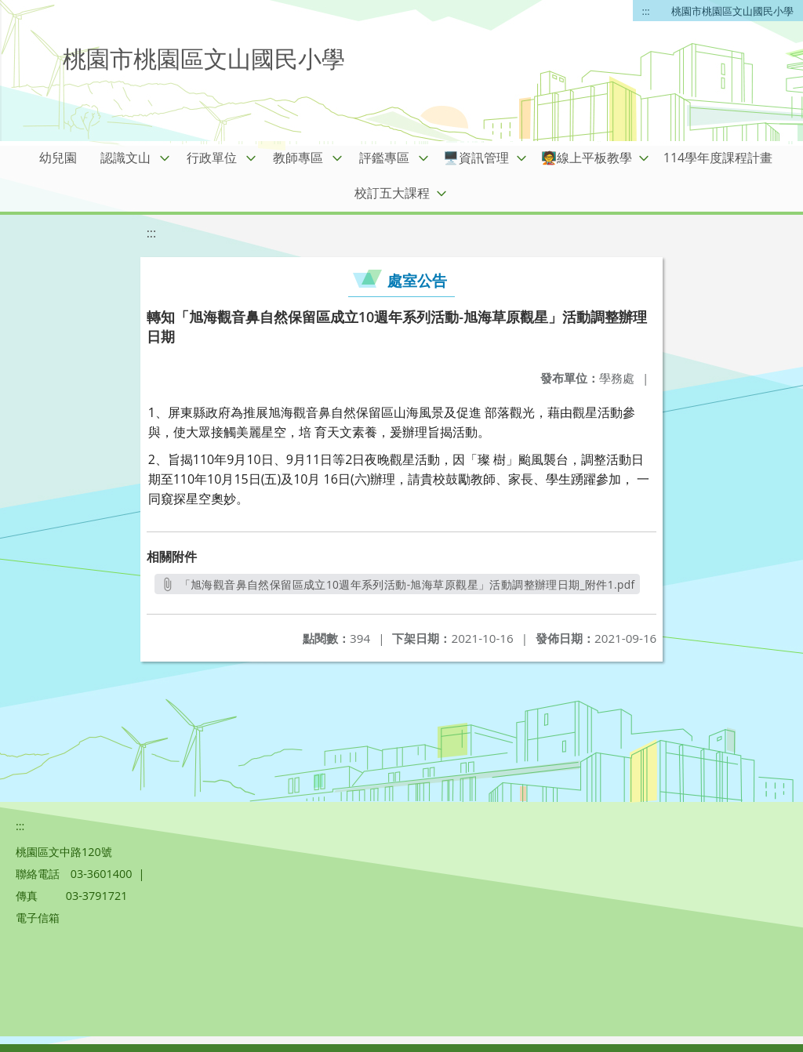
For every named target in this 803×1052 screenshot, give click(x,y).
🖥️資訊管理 (476, 157)
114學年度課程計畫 (717, 157)
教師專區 (298, 157)
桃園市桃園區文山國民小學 (732, 11)
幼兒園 (58, 157)
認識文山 (125, 157)
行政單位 (212, 157)
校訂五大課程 (392, 192)
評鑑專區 (384, 157)
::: (646, 11)
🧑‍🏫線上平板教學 (586, 157)
